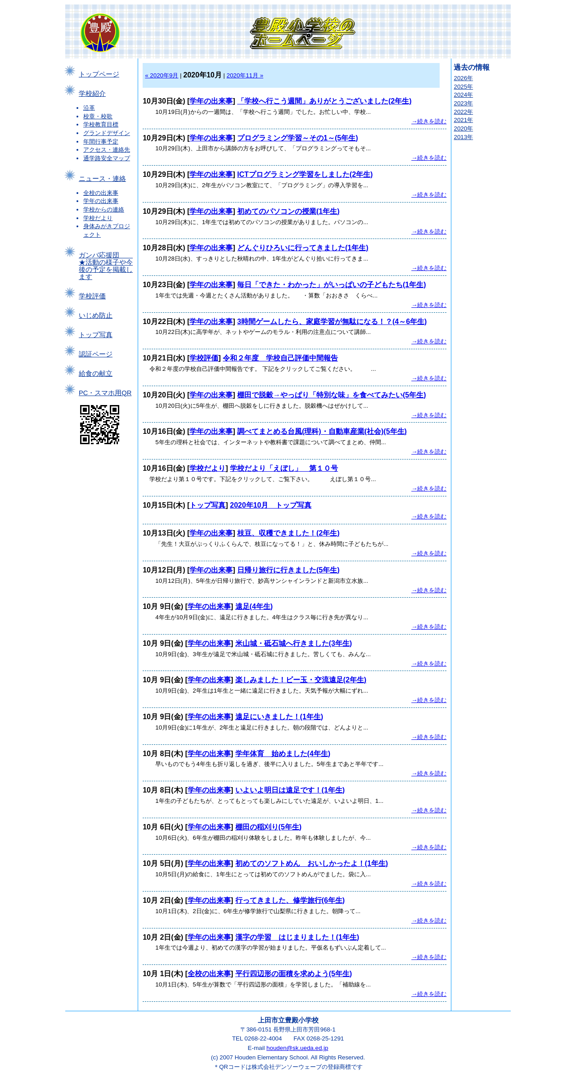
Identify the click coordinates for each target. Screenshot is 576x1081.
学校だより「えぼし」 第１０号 (284, 468)
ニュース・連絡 (102, 178)
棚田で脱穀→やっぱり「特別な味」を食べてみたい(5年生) (331, 395)
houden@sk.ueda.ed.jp (297, 1048)
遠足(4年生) (254, 606)
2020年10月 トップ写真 (270, 505)
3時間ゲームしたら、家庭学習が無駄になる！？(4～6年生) (332, 321)
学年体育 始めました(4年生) (283, 753)
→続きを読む (428, 121)
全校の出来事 (100, 192)
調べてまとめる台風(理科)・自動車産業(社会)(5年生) (322, 431)
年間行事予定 (100, 141)
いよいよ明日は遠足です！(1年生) (290, 790)
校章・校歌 (97, 116)
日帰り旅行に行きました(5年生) (288, 570)
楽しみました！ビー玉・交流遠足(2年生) (301, 680)
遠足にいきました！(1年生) (279, 717)
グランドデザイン (106, 133)
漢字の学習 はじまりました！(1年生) (297, 937)
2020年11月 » (245, 75)
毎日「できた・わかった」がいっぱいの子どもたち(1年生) (331, 284)
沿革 (89, 107)
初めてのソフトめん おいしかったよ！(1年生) (311, 863)
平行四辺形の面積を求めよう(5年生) (293, 973)
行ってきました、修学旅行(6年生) (290, 900)
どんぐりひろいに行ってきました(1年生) (303, 248)
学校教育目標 (100, 124)
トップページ (99, 74)
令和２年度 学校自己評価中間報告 (280, 358)
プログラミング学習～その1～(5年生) (297, 138)
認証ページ (95, 354)
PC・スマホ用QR (105, 392)
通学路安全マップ (106, 158)
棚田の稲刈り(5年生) (268, 827)
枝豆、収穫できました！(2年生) (288, 533)
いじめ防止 (95, 315)
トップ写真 (95, 334)
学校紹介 (92, 93)
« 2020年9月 (161, 75)
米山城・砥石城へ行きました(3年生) (293, 643)
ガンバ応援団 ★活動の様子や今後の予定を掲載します (106, 266)
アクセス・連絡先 (106, 149)
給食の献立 (95, 373)
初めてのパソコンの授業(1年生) (288, 211)
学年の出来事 (100, 201)
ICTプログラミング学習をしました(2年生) (305, 174)
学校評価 (92, 296)
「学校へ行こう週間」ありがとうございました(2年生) (324, 101)
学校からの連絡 (103, 209)
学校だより (97, 218)
